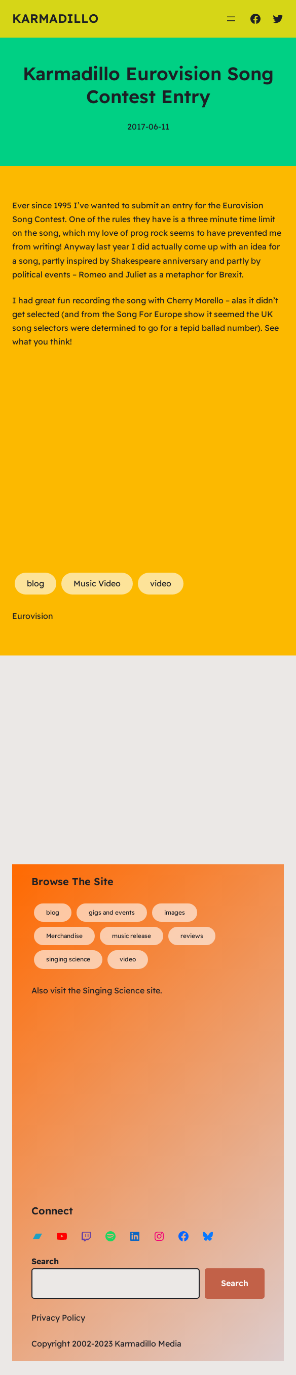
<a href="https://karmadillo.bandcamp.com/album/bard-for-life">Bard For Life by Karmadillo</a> (120, 1099)
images (174, 912)
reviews (191, 936)
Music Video (97, 583)
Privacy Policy (58, 1318)
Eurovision (32, 616)
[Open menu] (231, 19)
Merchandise (64, 936)
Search (45, 1261)
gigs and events (112, 912)
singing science (68, 959)
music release (131, 936)
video (160, 583)
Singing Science (113, 990)
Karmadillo (55, 18)
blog (35, 583)
